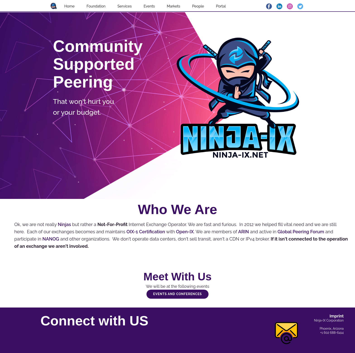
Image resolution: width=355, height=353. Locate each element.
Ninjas (64, 224)
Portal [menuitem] (221, 6)
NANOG (50, 239)
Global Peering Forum (301, 231)
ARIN (243, 231)
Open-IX (185, 231)
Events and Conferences (177, 294)
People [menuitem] (198, 6)
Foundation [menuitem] (96, 6)
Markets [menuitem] (173, 6)
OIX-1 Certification (145, 231)
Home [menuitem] (69, 6)
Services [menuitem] (125, 6)
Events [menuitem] (149, 6)
